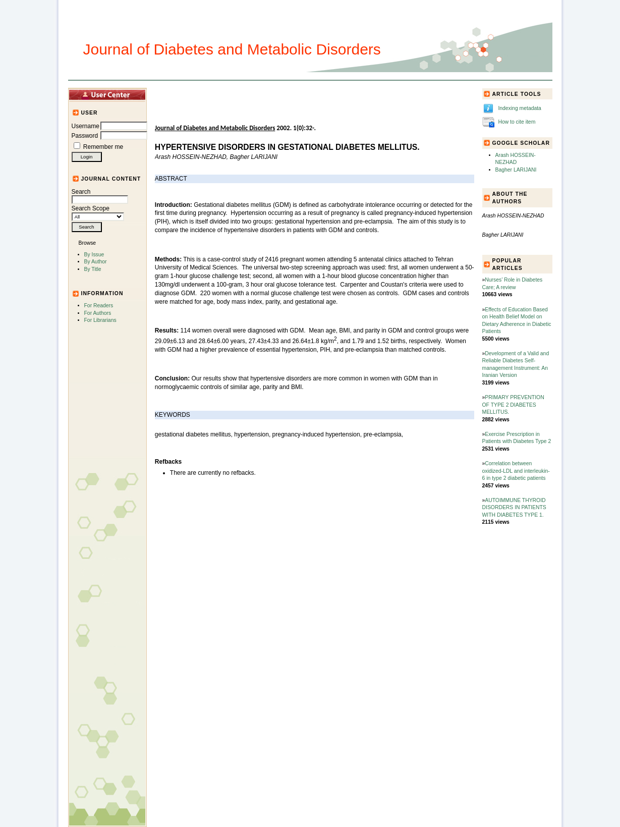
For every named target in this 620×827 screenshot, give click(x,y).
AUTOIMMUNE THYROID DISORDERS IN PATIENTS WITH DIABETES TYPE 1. (514, 508)
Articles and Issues (218, 94)
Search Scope (98, 212)
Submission (318, 94)
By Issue (94, 254)
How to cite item (516, 122)
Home (172, 94)
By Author (95, 261)
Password (85, 135)
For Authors (97, 313)
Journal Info (274, 94)
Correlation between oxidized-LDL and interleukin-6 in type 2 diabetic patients (516, 471)
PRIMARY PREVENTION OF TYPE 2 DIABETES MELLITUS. (513, 405)
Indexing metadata (519, 108)
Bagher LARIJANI (516, 170)
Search (100, 195)
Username (85, 126)
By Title (92, 269)
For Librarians (100, 320)
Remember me (103, 146)
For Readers (99, 305)
